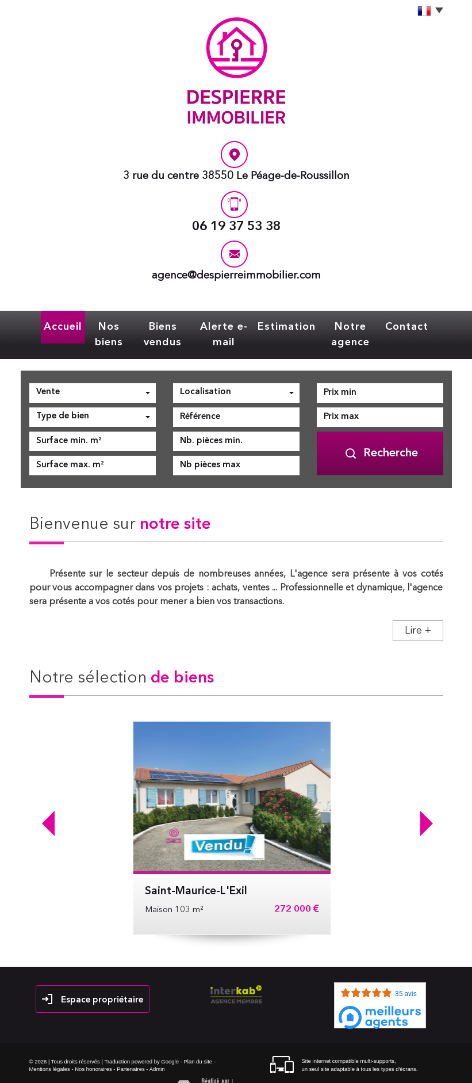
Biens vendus (160, 325)
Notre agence (359, 325)
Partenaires (131, 1050)
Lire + (418, 612)
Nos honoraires (93, 1050)
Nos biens (99, 325)
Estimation (294, 325)
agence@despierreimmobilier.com (236, 275)
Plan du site (197, 1042)
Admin (157, 1050)
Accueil (50, 325)
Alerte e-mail (229, 325)
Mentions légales (49, 1050)
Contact (419, 325)
